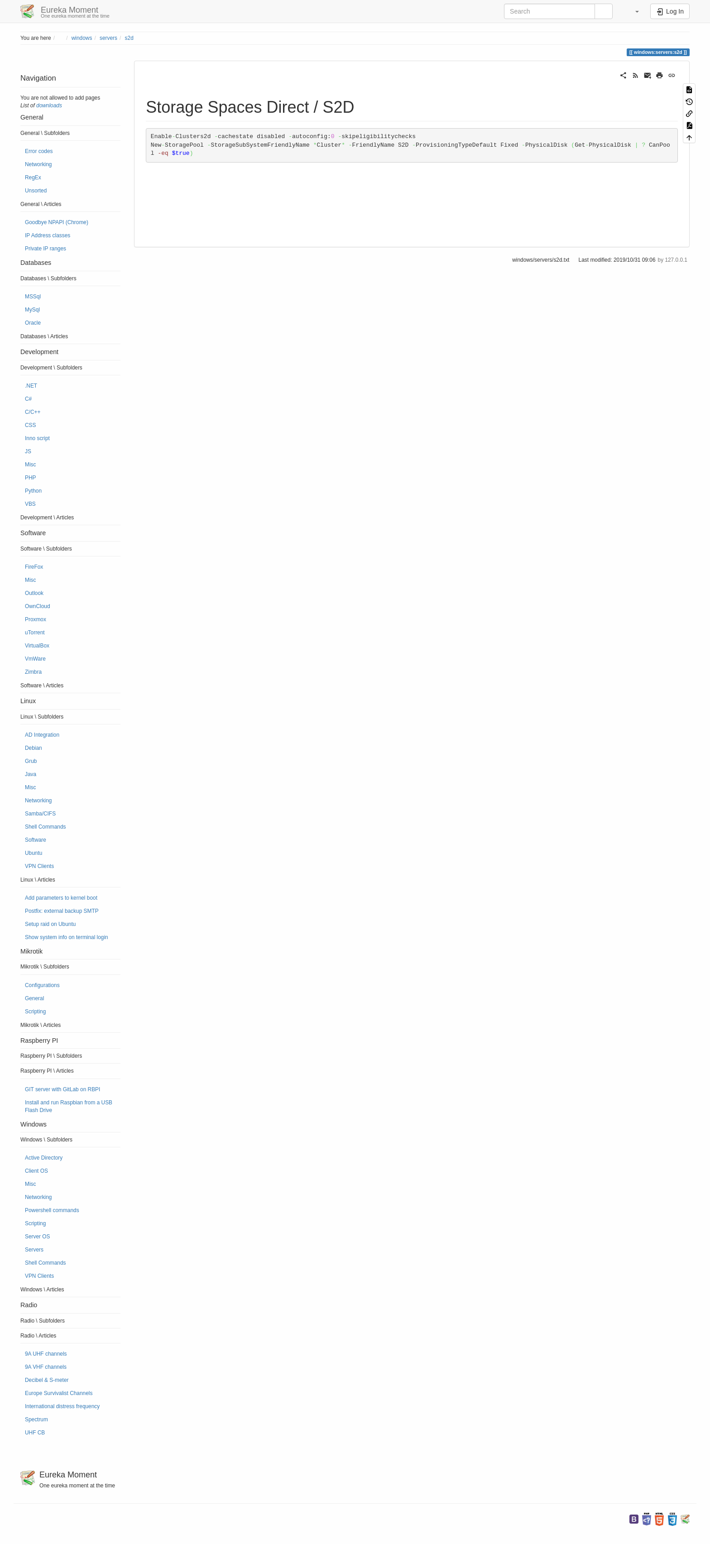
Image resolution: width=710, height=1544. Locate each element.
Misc (30, 464)
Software (35, 840)
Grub (31, 761)
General (34, 998)
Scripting (35, 1011)
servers (108, 38)
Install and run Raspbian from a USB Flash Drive (68, 1106)
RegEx (33, 177)
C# (28, 399)
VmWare (35, 659)
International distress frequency (62, 1406)
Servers (34, 1250)
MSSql (33, 296)
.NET (31, 386)
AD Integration (42, 735)
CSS (30, 425)
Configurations (42, 985)
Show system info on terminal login (66, 937)
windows (82, 38)
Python (33, 491)
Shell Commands (45, 827)
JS (28, 451)
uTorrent (35, 632)
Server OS (37, 1236)
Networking (38, 164)
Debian (33, 748)
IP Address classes (47, 235)
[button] (632, 11)
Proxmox (35, 619)
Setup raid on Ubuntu (50, 924)
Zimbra (33, 672)
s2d (129, 38)
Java (30, 774)
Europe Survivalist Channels (58, 1393)
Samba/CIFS (40, 813)
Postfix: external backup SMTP (62, 911)
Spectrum (36, 1419)
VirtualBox (37, 646)
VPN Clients (39, 866)
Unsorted (36, 190)
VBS (30, 504)
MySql (32, 310)
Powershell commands (52, 1210)
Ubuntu (33, 853)
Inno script (37, 438)
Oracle (33, 323)
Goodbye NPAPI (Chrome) (56, 222)
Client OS (36, 1171)
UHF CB (35, 1432)
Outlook (34, 593)
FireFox (34, 567)
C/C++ (32, 412)
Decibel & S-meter (46, 1380)
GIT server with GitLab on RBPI (62, 1089)
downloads (49, 105)
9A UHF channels (46, 1354)
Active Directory (43, 1158)
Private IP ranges (45, 248)
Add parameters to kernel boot (61, 898)
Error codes (39, 151)
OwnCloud (37, 606)
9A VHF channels (46, 1367)
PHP (30, 478)
